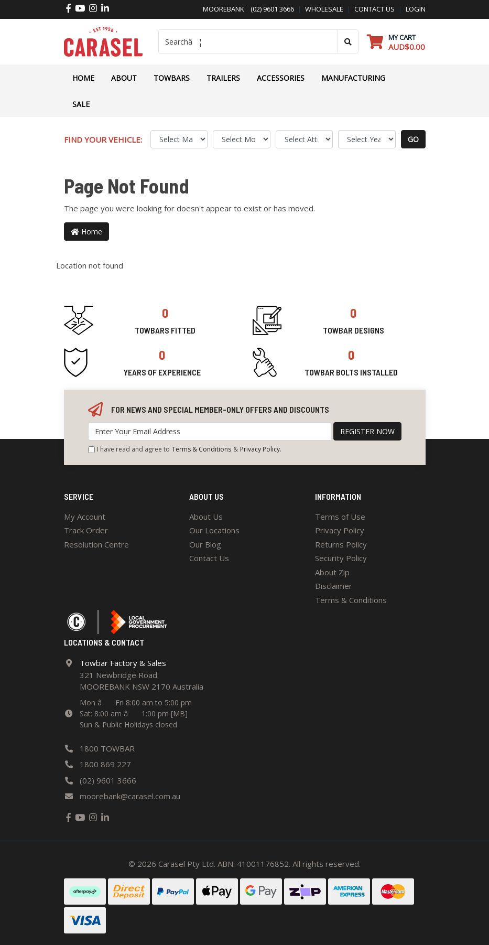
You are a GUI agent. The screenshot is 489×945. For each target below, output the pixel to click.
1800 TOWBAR (107, 748)
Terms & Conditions (201, 449)
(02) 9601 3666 (269, 9)
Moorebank (223, 9)
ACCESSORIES (281, 78)
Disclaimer (333, 586)
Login (416, 9)
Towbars (172, 78)
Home (83, 78)
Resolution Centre (96, 544)
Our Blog (205, 544)
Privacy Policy (260, 449)
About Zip (332, 572)
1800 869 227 (105, 764)
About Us (206, 516)
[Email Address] (209, 431)
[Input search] (248, 41)
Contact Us (209, 558)
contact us (374, 9)
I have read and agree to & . (184, 449)
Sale (81, 104)
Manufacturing (353, 78)
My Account (84, 516)
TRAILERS (223, 78)
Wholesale (324, 9)
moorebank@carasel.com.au (130, 796)
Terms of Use (340, 516)
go (413, 139)
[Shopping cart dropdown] (396, 41)
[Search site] (348, 41)
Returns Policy (341, 544)
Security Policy (341, 558)
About (124, 78)
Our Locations (214, 530)
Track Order (86, 530)
